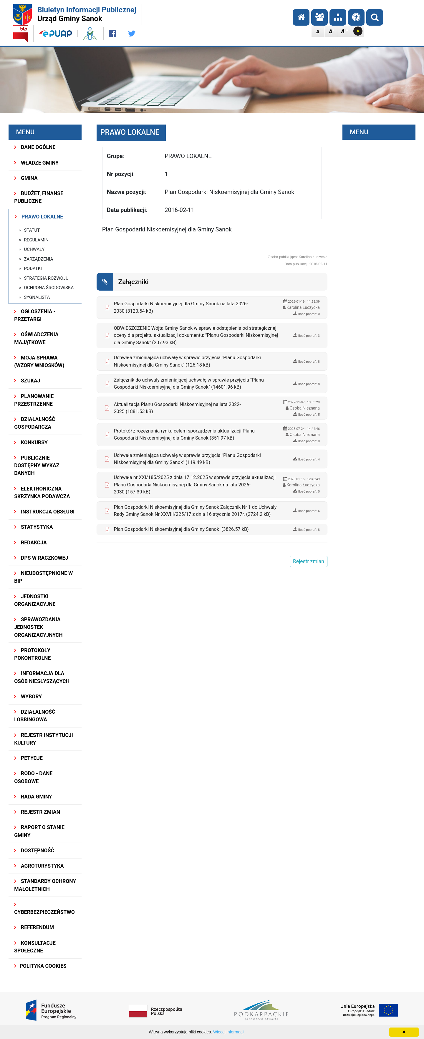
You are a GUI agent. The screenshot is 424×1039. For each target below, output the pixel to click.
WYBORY (28, 697)
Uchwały (34, 249)
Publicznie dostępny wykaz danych (36, 465)
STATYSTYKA (33, 527)
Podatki (33, 268)
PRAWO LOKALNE (39, 217)
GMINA (25, 178)
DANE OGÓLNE (34, 147)
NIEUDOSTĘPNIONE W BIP (43, 577)
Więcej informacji (228, 1032)
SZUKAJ (27, 381)
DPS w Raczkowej (41, 558)
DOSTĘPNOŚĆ (34, 851)
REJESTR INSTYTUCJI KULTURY (43, 739)
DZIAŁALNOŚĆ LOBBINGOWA (34, 716)
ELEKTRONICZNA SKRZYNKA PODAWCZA (42, 492)
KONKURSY (31, 442)
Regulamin (36, 240)
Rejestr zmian (37, 812)
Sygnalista (37, 297)
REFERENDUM (34, 927)
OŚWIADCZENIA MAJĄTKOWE (36, 338)
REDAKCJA (30, 543)
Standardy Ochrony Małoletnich (45, 885)
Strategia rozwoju (46, 278)
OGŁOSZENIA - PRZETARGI (35, 315)
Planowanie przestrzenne (34, 400)
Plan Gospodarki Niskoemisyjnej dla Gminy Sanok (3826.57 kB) (181, 529)
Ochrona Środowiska (49, 287)
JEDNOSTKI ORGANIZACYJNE (34, 600)
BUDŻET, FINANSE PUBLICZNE (38, 197)
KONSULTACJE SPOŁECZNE (35, 947)
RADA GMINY (33, 797)
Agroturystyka (39, 866)
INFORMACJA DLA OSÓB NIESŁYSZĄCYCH (41, 677)
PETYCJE (28, 758)
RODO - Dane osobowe (33, 777)
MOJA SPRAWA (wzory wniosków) (39, 361)
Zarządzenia (38, 259)
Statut (32, 230)
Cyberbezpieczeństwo (44, 908)
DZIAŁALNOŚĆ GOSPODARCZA (34, 423)
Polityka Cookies (40, 966)
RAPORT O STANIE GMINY (39, 831)
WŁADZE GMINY (36, 163)
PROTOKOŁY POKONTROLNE (32, 654)
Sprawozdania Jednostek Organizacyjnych (38, 627)
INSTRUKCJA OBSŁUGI (44, 512)
